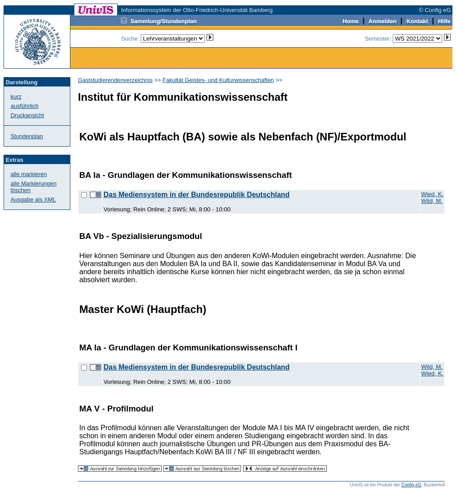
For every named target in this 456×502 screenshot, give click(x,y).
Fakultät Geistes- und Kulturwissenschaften (218, 80)
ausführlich (25, 106)
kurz (16, 96)
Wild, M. (432, 201)
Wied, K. (432, 194)
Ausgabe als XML (33, 199)
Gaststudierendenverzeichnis (115, 80)
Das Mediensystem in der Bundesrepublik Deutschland (196, 194)
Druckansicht (27, 115)
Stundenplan (27, 136)
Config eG (411, 484)
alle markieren (29, 174)
